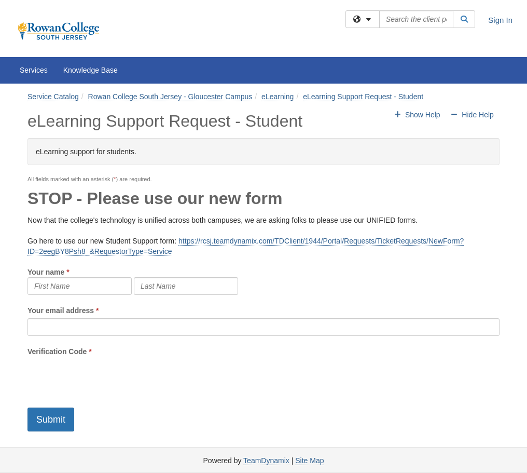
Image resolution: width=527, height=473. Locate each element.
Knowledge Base (90, 70)
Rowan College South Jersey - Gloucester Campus (170, 96)
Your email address (60, 310)
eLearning (277, 96)
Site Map (309, 460)
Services (34, 70)
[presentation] (106, 377)
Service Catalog (53, 96)
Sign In (500, 20)
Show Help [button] (418, 115)
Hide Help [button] (471, 115)
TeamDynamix (266, 460)
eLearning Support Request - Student (363, 96)
